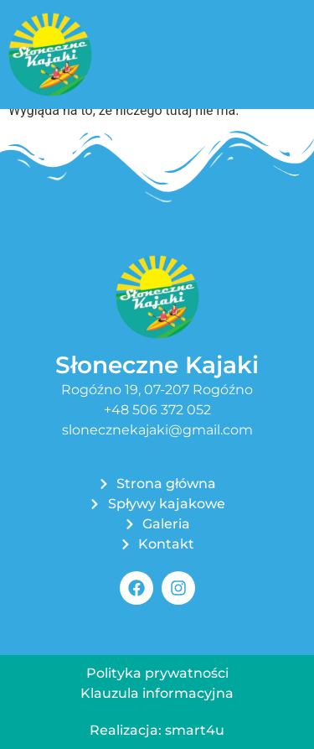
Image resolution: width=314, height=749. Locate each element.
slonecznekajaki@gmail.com (157, 430)
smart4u (194, 730)
